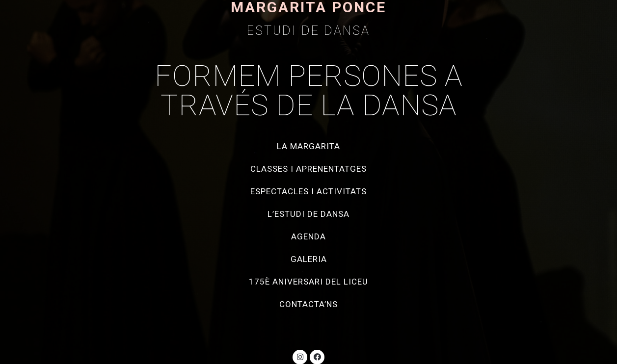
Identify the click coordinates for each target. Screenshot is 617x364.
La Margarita (308, 146)
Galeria (309, 259)
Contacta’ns (308, 304)
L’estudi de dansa (308, 214)
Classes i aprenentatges (308, 169)
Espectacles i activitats (308, 191)
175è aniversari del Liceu (308, 281)
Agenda (308, 236)
